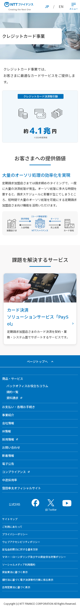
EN (61, 6)
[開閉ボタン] (73, 4)
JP (47, 6)
